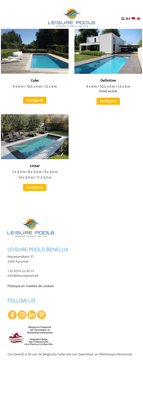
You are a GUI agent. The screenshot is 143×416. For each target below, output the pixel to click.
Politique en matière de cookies (30, 286)
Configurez (34, 100)
